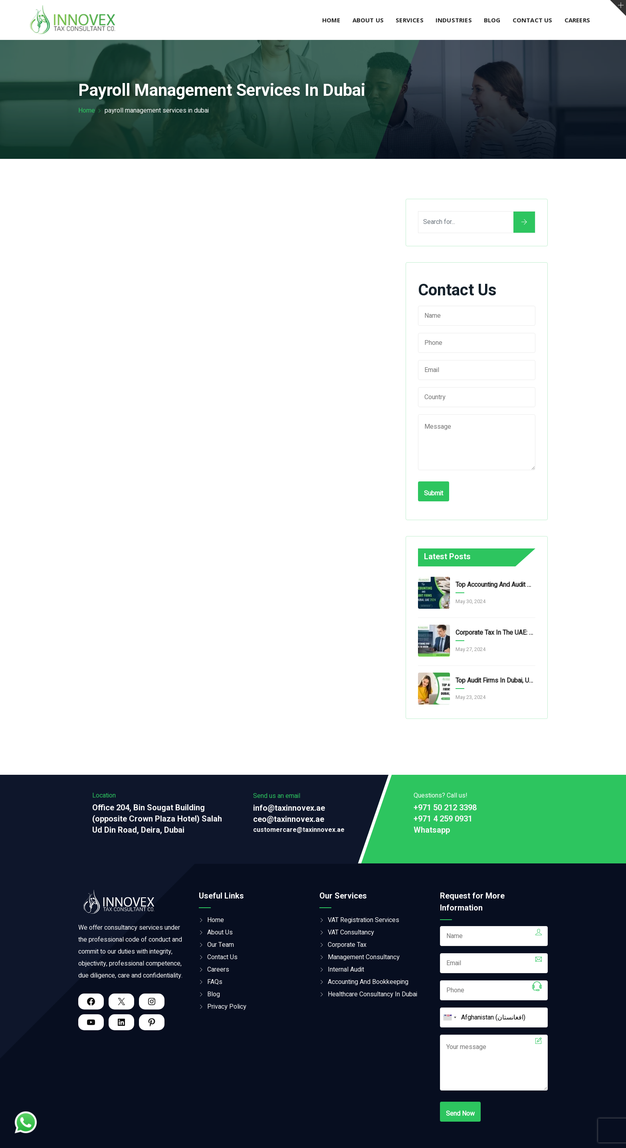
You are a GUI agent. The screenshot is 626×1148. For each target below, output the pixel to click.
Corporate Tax (347, 945)
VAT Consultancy (351, 932)
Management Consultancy (364, 957)
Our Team (220, 945)
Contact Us (533, 20)
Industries (454, 20)
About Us (368, 20)
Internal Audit (346, 969)
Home (331, 20)
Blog (492, 20)
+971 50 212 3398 (445, 807)
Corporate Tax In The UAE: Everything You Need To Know (494, 632)
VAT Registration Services (363, 920)
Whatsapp (432, 830)
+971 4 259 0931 (443, 818)
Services (410, 20)
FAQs (214, 982)
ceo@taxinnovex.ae (288, 819)
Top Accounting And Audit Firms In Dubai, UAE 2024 (494, 585)
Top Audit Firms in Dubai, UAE (494, 680)
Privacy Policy (226, 1006)
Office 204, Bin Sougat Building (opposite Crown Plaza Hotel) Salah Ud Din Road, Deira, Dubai (157, 819)
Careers (577, 20)
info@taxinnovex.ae (289, 808)
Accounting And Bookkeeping (368, 982)
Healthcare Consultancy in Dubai (372, 994)
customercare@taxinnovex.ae (299, 829)
